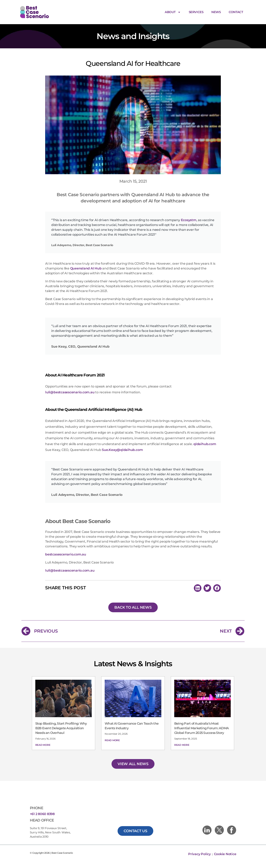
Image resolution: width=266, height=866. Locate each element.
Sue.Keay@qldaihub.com (122, 450)
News (216, 12)
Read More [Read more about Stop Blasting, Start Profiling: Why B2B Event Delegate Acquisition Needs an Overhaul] (42, 744)
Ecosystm (188, 220)
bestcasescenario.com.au (65, 554)
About (173, 12)
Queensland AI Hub (86, 268)
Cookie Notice (225, 854)
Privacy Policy (199, 854)
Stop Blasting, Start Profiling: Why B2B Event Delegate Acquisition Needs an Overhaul (61, 728)
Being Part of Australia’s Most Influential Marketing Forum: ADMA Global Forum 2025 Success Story (201, 728)
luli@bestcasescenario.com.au (69, 392)
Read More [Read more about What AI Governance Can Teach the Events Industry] (112, 740)
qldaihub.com (204, 444)
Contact (236, 12)
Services (196, 12)
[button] (197, 588)
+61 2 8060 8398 (42, 814)
